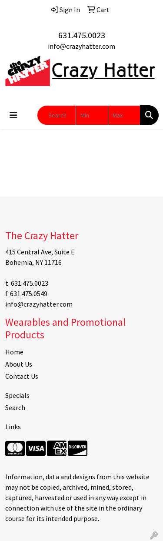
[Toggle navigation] (13, 115)
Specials (17, 395)
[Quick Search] (56, 115)
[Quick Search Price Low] (92, 115)
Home (14, 351)
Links (13, 426)
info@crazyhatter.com (81, 46)
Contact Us (21, 376)
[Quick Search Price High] (124, 115)
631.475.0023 (81, 35)
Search (15, 407)
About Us (18, 364)
